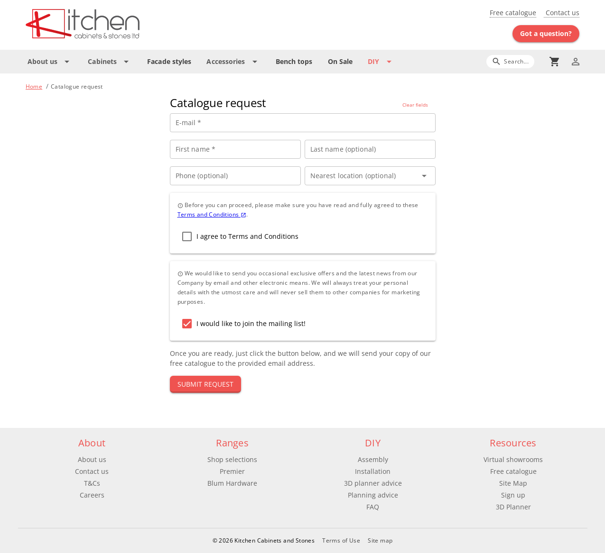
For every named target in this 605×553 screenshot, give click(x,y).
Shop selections (232, 459)
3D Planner (513, 506)
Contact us (561, 12)
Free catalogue (513, 12)
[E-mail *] (303, 122)
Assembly (373, 459)
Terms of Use (341, 540)
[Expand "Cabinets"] (110, 61)
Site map (380, 540)
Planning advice (373, 494)
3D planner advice (373, 483)
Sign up (513, 494)
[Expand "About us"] (50, 61)
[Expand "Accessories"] (233, 61)
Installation (373, 471)
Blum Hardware (232, 483)
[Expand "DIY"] (381, 61)
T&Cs (92, 483)
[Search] (510, 61)
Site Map (513, 483)
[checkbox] (237, 236)
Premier (232, 471)
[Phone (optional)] (235, 175)
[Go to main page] (117, 24)
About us (92, 459)
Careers (92, 494)
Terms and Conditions (211, 214)
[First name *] (235, 149)
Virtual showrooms (513, 459)
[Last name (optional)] (370, 149)
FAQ (372, 506)
